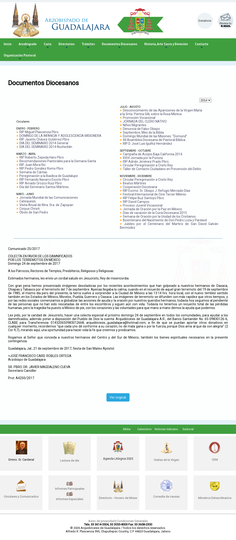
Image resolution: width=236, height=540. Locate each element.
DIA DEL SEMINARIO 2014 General (43, 143)
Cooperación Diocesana (140, 187)
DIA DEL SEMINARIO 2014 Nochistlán (45, 147)
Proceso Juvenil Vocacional (142, 205)
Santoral (188, 429)
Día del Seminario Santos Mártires (44, 187)
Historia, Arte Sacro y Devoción (166, 46)
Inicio (8, 44)
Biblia (126, 429)
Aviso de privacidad (101, 521)
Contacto (201, 46)
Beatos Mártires (134, 183)
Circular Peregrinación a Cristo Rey (148, 165)
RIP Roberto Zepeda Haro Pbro (41, 157)
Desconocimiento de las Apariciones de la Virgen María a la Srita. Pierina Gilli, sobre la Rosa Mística (161, 112)
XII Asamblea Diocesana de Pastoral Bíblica (154, 140)
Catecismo (144, 429)
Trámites (88, 46)
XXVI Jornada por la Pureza (143, 158)
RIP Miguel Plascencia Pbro (39, 132)
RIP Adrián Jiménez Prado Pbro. (146, 161)
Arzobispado (28, 46)
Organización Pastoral (20, 57)
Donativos (204, 20)
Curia (47, 46)
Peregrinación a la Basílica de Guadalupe (48, 176)
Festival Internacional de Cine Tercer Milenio (154, 194)
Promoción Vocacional (139, 118)
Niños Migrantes (134, 125)
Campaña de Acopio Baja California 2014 (152, 154)
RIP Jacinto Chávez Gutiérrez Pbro (44, 139)
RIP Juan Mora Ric (32, 165)
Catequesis (27, 201)
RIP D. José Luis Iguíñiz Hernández (147, 143)
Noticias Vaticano (166, 429)
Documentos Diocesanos (119, 46)
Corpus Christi (29, 208)
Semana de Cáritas (33, 172)
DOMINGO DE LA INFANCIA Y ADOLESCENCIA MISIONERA (60, 136)
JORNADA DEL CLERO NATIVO (145, 121)
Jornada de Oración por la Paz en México (152, 209)
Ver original (118, 397)
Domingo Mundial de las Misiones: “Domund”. (155, 136)
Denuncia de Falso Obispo (141, 129)
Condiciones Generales (132, 521)
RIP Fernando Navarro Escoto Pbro (44, 179)
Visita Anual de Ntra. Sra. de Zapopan (46, 205)
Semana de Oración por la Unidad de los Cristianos (159, 216)
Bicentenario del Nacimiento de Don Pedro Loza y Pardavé (165, 220)
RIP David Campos (136, 202)
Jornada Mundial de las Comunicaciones (48, 197)
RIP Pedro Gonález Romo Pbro (41, 168)
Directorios (66, 46)
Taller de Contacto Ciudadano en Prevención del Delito (162, 169)
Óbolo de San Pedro (33, 212)
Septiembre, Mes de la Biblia (143, 132)
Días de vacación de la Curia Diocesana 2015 (155, 213)
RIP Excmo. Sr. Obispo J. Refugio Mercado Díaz (156, 190)
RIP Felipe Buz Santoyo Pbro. (144, 198)
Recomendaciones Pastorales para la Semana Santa (57, 161)
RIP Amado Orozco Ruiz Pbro (40, 183)
